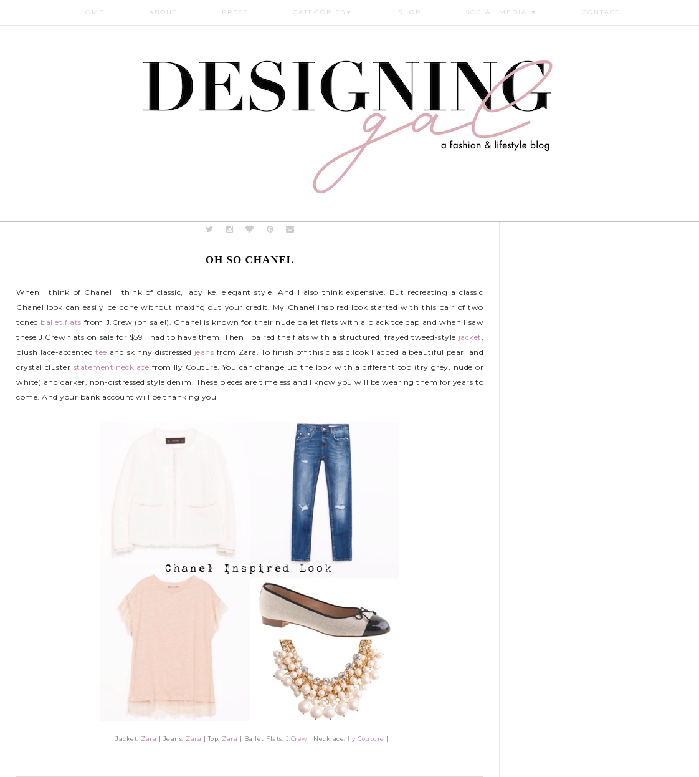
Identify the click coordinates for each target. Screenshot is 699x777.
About (163, 12)
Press (235, 12)
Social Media (501, 12)
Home (92, 12)
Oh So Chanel (250, 260)
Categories (323, 12)
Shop (409, 12)
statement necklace (112, 367)
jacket (470, 337)
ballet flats (60, 322)
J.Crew (296, 738)
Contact (601, 12)
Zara (148, 738)
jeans (204, 352)
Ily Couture (366, 738)
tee (101, 352)
